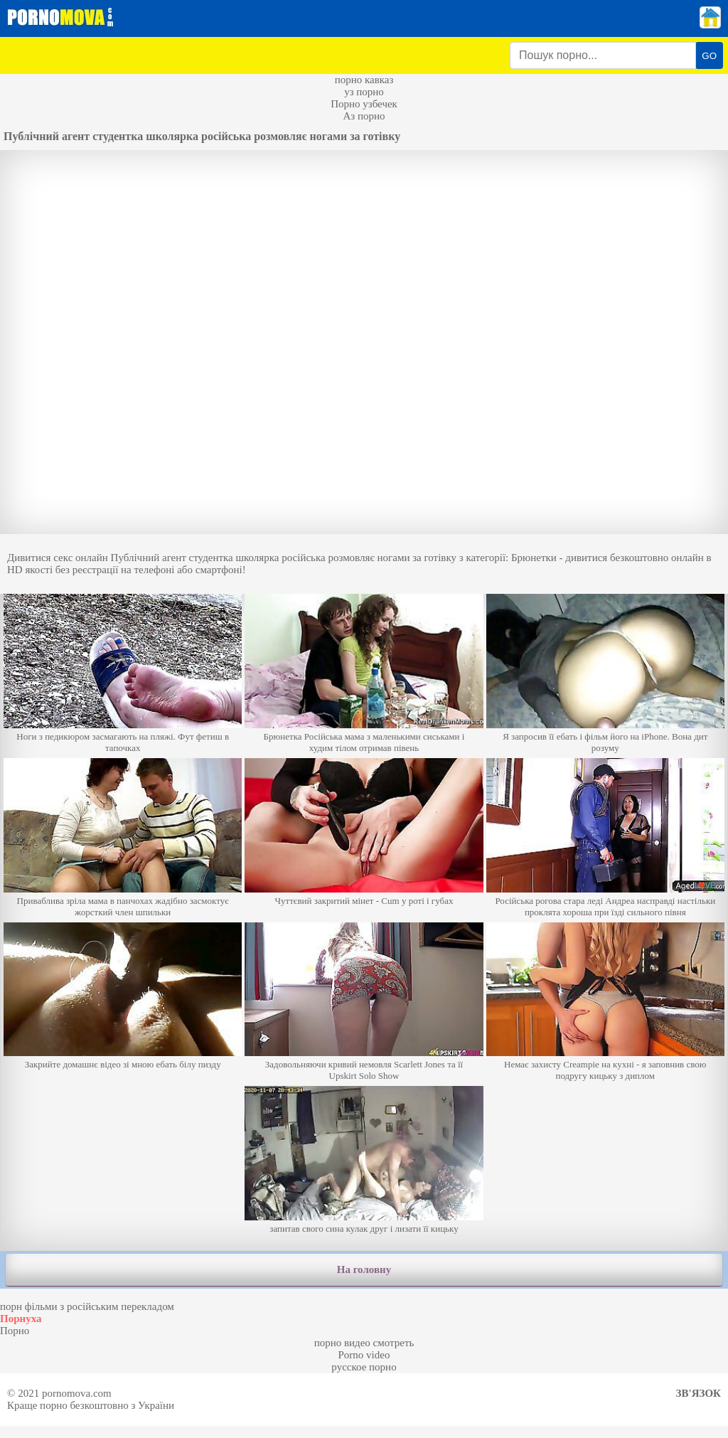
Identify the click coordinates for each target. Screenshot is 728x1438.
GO (709, 55)
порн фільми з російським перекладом (87, 1306)
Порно (14, 1330)
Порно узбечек (364, 104)
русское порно (363, 1367)
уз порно (364, 91)
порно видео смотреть (364, 1342)
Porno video (364, 1354)
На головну (364, 1269)
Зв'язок (698, 1393)
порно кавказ (364, 79)
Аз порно (364, 116)
